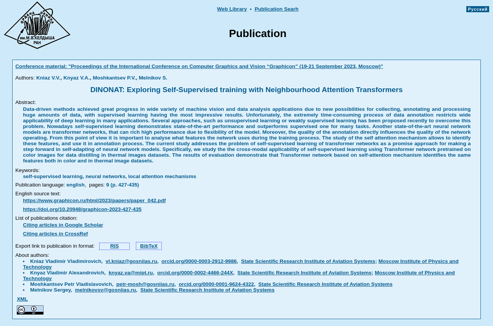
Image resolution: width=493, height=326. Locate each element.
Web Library (232, 9)
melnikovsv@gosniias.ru (105, 290)
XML (22, 299)
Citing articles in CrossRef (55, 234)
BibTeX (149, 246)
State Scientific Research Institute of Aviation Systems (308, 261)
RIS (114, 246)
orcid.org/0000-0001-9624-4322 (216, 284)
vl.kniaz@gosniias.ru (131, 261)
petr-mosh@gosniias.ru (145, 284)
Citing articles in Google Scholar (63, 225)
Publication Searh (276, 9)
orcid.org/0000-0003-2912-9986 (199, 261)
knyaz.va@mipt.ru (131, 273)
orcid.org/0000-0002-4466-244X (195, 273)
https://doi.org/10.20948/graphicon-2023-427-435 (82, 209)
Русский (477, 9)
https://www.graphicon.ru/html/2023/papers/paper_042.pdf (94, 200)
